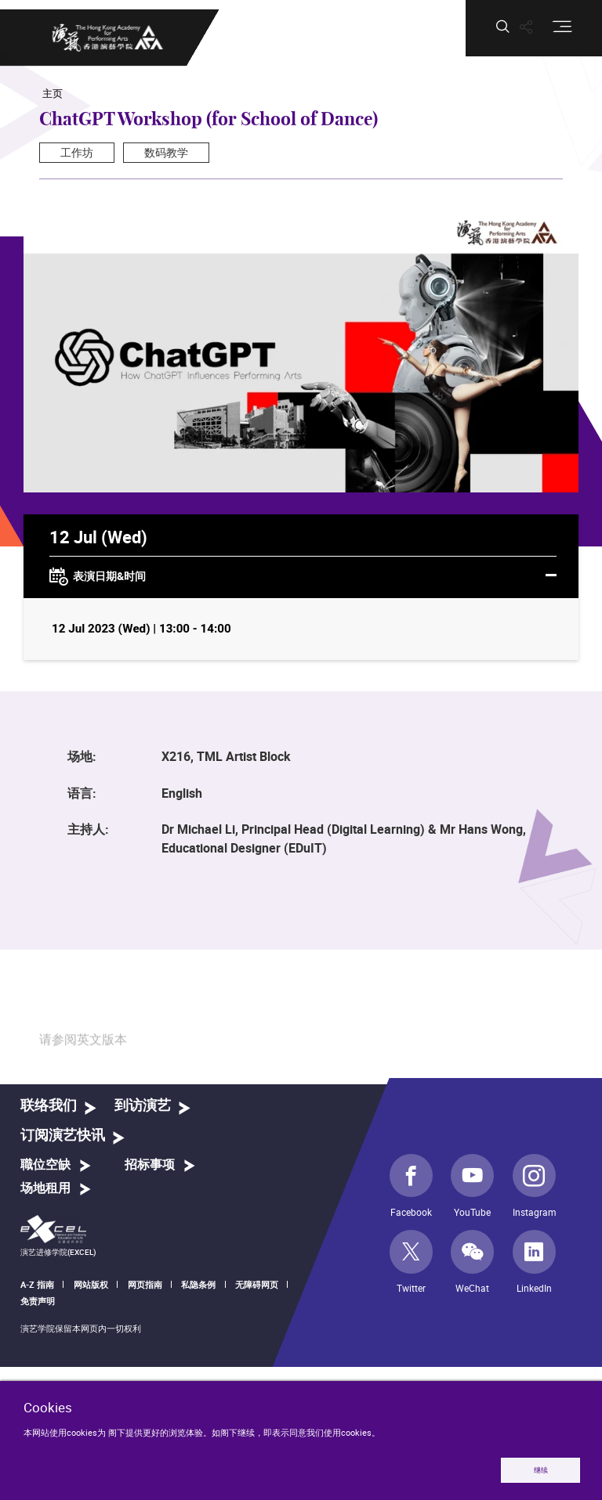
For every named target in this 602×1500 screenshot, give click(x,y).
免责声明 (37, 1301)
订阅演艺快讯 (62, 1135)
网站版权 (91, 1284)
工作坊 (76, 152)
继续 (541, 1470)
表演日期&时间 (303, 577)
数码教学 (166, 152)
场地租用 (45, 1188)
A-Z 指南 (37, 1284)
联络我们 (48, 1105)
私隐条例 (198, 1284)
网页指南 (145, 1284)
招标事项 (150, 1165)
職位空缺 (45, 1165)
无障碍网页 (256, 1284)
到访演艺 (142, 1105)
